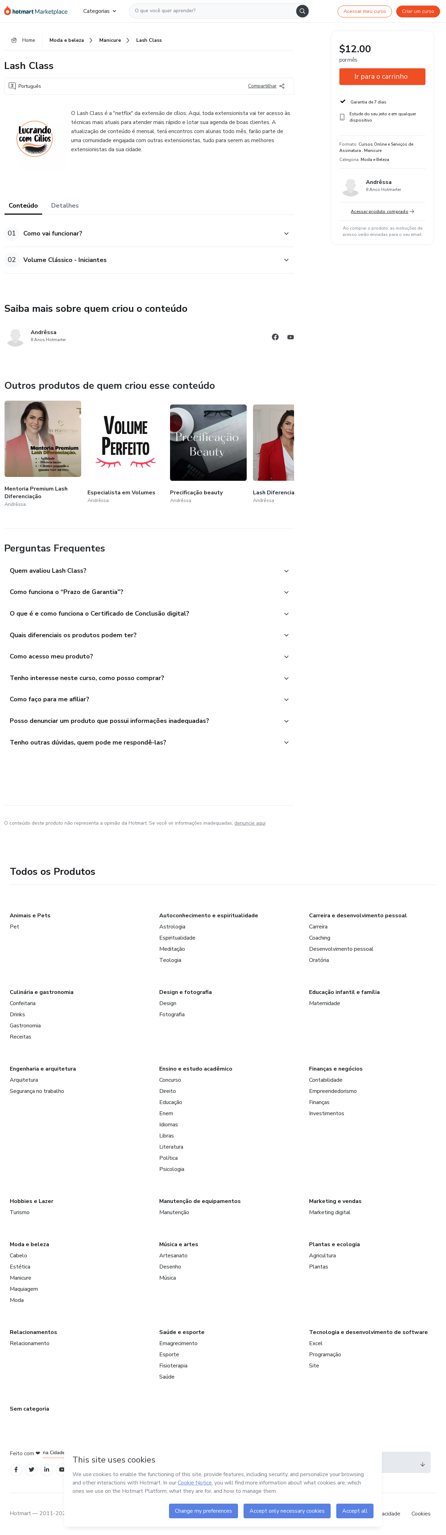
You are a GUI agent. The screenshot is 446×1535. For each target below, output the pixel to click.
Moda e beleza (29, 1244)
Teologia (170, 960)
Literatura (171, 1147)
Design (167, 1003)
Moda (17, 1300)
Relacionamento (29, 1343)
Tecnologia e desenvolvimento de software (368, 1332)
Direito (167, 1091)
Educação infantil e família (344, 992)
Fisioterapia (173, 1366)
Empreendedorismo (333, 1091)
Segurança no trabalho (37, 1091)
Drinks (17, 1014)
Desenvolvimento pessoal (341, 949)
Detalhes (65, 205)
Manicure (20, 1278)
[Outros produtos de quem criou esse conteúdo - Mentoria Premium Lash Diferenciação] (43, 455)
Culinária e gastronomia (42, 992)
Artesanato (173, 1255)
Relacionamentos (33, 1332)
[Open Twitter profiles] (31, 1469)
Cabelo (18, 1255)
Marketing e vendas (335, 1201)
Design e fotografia (185, 992)
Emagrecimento (178, 1343)
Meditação (172, 949)
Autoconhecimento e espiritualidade (208, 915)
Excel (316, 1343)
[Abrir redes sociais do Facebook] (275, 338)
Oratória (319, 960)
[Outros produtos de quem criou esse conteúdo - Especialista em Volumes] (125, 454)
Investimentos (326, 1113)
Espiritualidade (177, 938)
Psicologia (171, 1169)
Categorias (99, 11)
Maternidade (324, 1003)
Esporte (169, 1354)
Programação (325, 1354)
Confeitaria (23, 1003)
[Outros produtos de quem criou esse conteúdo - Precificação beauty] (208, 454)
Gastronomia (25, 1025)
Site (314, 1366)
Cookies (421, 1514)
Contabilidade (326, 1080)
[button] (141, 233)
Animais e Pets (30, 915)
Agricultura (322, 1255)
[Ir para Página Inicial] (38, 11)
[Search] (302, 11)
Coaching (319, 938)
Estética (20, 1267)
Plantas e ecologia (334, 1244)
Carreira (318, 927)
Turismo (20, 1212)
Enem (166, 1113)
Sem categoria (29, 1409)
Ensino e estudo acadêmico (195, 1069)
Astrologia (172, 927)
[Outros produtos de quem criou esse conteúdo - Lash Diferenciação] (291, 454)
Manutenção (174, 1212)
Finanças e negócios (336, 1069)
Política (168, 1158)
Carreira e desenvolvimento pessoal (358, 915)
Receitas (20, 1037)
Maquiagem (24, 1289)
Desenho (170, 1267)
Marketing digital (330, 1212)
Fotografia (172, 1014)
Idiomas (168, 1124)
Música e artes (178, 1244)
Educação (170, 1102)
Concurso (170, 1080)
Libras (166, 1136)
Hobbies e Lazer (31, 1201)
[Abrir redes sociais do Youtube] (290, 338)
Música (167, 1278)
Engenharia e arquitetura (43, 1069)
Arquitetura (24, 1080)
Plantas (318, 1267)
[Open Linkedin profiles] (46, 1469)
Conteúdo (23, 205)
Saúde (167, 1377)
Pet (14, 927)
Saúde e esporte (182, 1332)
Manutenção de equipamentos (200, 1201)
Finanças (319, 1102)
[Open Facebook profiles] (16, 1469)
